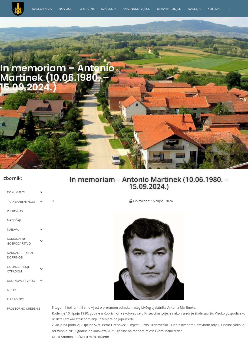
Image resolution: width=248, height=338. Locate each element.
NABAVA (25, 229)
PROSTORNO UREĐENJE (23, 308)
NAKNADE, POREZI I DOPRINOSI (21, 255)
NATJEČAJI (14, 220)
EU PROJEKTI (16, 299)
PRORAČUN (15, 211)
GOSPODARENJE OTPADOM (25, 269)
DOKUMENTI (25, 192)
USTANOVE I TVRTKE (25, 280)
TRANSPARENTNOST (25, 201)
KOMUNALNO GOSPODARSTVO (25, 241)
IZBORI (12, 290)
